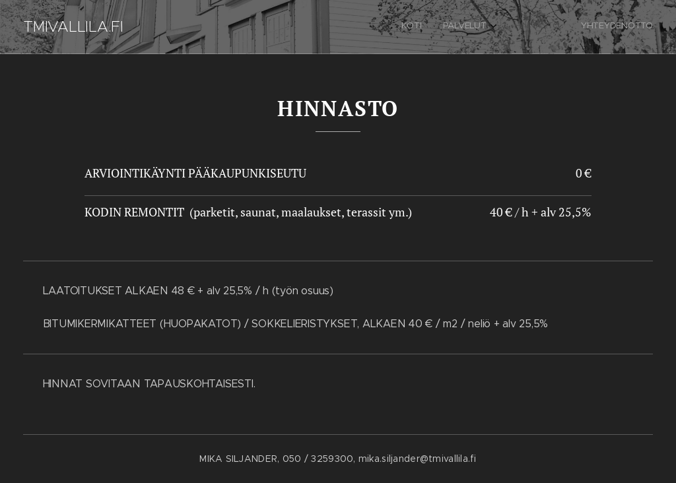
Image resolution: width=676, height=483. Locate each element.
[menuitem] (586, 27)
